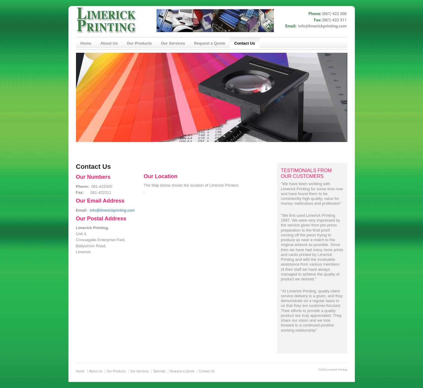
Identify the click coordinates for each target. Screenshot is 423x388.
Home (85, 43)
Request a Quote (209, 43)
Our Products (139, 43)
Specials (159, 371)
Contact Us (244, 43)
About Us (109, 43)
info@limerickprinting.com (112, 210)
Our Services (173, 43)
